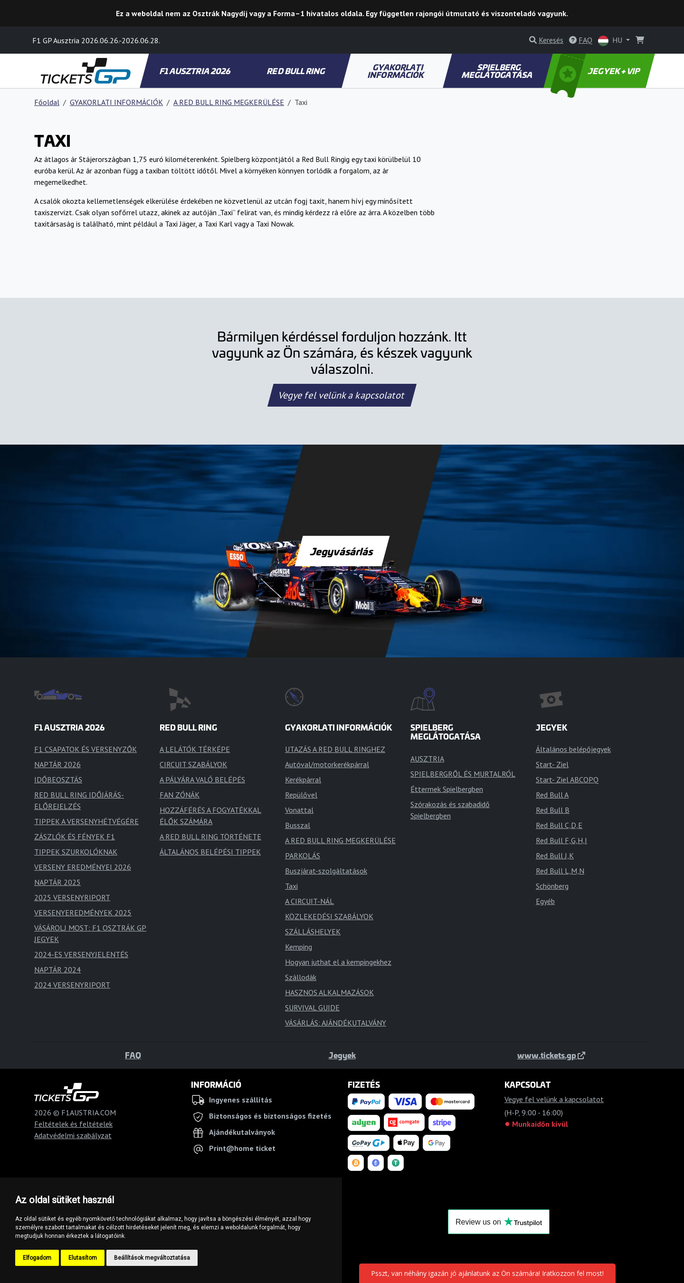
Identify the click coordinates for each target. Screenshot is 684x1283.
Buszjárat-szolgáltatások (326, 870)
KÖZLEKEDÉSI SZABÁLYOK (329, 916)
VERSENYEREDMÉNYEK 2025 (83, 912)
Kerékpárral (303, 779)
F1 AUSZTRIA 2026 (195, 70)
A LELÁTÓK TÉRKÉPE (195, 749)
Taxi (291, 886)
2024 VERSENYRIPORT (72, 984)
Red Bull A (552, 794)
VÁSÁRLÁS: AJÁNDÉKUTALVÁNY (335, 1022)
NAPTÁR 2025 (57, 882)
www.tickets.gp (551, 1055)
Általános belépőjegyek (573, 749)
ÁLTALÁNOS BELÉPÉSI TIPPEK (210, 851)
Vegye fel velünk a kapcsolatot (342, 395)
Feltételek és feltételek (73, 1124)
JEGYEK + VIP (596, 71)
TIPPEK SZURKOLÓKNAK (75, 851)
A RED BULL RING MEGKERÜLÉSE (228, 102)
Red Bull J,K (555, 855)
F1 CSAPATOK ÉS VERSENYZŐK (85, 749)
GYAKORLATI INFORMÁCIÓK (396, 70)
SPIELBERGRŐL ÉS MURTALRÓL (462, 774)
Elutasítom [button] (82, 1257)
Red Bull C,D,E (559, 825)
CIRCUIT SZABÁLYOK (193, 764)
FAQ (133, 1055)
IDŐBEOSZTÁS (58, 779)
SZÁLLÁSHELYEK (313, 931)
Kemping (298, 946)
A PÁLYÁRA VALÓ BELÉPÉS (202, 779)
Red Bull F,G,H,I (561, 840)
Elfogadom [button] (37, 1257)
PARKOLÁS (302, 855)
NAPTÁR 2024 (57, 969)
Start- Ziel (552, 764)
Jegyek (342, 1055)
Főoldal (46, 102)
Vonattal (299, 810)
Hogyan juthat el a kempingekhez (338, 962)
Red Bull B (553, 810)
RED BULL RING (296, 70)
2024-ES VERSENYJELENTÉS (81, 954)
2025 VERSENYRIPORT (72, 897)
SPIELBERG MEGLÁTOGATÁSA (497, 70)
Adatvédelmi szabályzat (73, 1135)
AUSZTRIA (427, 758)
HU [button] (611, 40)
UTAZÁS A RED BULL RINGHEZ (335, 749)
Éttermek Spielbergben (446, 789)
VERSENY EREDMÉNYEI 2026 (82, 867)
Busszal (297, 825)
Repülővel (301, 794)
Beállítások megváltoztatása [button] (152, 1257)
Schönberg (552, 886)
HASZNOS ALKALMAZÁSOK (329, 992)
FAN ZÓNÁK (180, 794)
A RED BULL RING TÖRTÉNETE (210, 836)
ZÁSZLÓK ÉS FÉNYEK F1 (74, 836)
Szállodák (300, 977)
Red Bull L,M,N (560, 870)
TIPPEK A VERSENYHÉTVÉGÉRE (86, 821)
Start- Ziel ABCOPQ (567, 779)
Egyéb (545, 901)
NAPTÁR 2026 (57, 764)
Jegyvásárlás (342, 551)
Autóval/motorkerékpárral (327, 764)
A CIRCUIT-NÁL (309, 901)
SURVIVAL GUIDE (312, 1007)
